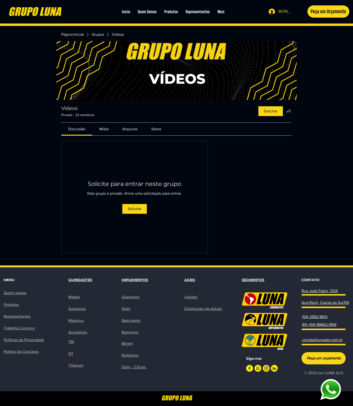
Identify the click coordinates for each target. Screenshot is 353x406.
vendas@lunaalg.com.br (322, 340)
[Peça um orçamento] (324, 358)
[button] (328, 11)
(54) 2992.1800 (315, 317)
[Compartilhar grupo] (289, 111)
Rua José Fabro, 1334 (320, 291)
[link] (76, 129)
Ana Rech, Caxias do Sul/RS (325, 302)
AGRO (189, 280)
